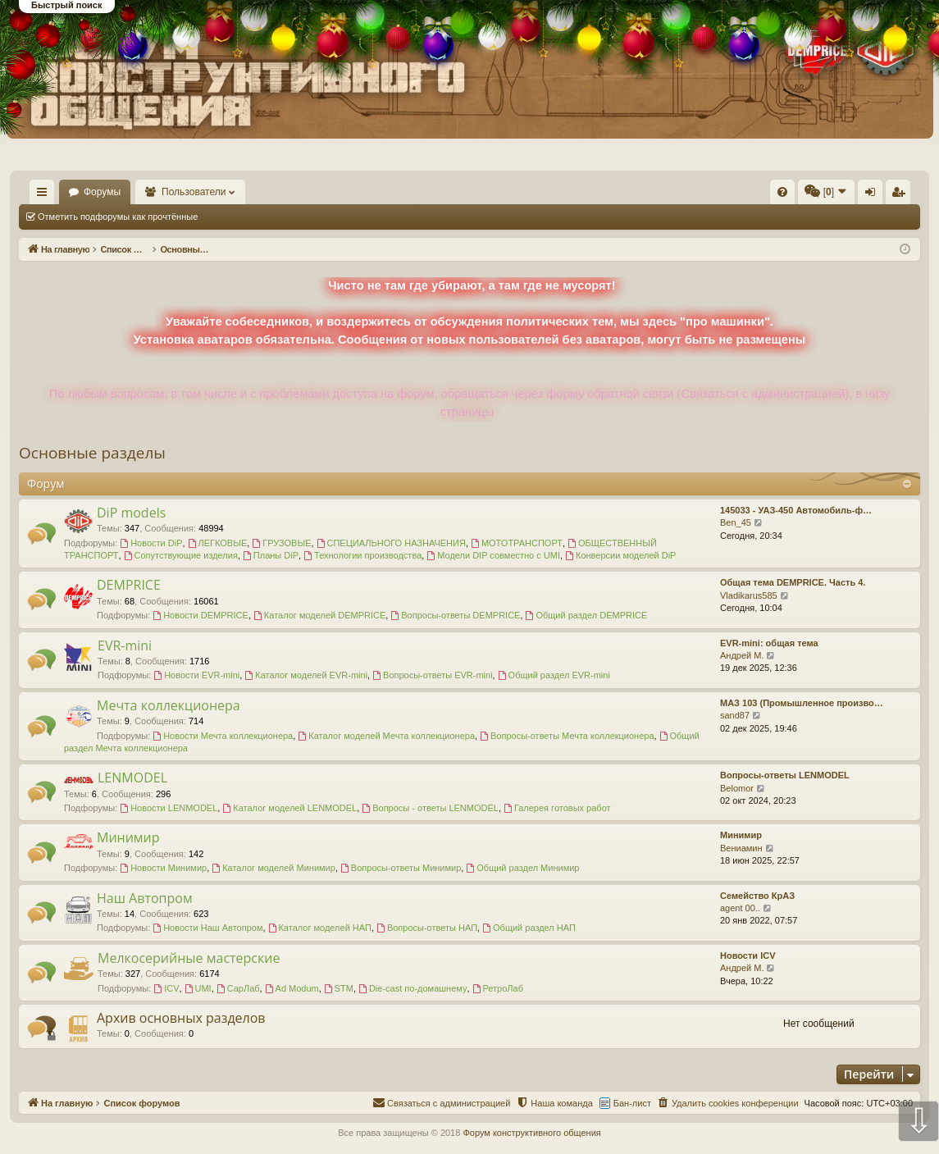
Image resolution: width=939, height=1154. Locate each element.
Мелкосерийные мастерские (189, 958)
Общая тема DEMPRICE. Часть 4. (792, 582)
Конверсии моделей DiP (620, 555)
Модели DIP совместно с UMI (493, 555)
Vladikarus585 (748, 595)
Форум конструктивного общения (531, 1133)
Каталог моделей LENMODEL (289, 808)
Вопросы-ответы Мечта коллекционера (567, 736)
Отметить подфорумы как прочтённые (118, 216)
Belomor (737, 788)
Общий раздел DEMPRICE (587, 615)
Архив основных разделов (181, 1018)
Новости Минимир (163, 868)
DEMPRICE (129, 585)
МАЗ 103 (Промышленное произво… (801, 703)
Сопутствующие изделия (181, 555)
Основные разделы (92, 452)
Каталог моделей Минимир (273, 868)
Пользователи (242, 192)
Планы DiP (271, 555)
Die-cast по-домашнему (412, 988)
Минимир (128, 837)
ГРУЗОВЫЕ (281, 543)
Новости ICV (748, 955)
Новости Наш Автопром (207, 928)
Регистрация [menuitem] (784, 195)
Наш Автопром (145, 898)
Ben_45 (735, 522)
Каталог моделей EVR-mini (305, 675)
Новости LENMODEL (168, 808)
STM (338, 988)
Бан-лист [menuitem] (632, 1103)
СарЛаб (238, 988)
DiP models (131, 513)
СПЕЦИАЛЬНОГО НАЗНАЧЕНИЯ (391, 543)
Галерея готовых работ (557, 808)
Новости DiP (151, 543)
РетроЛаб (497, 988)
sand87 (735, 715)
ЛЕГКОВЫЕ (218, 543)
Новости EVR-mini (196, 675)
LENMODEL (132, 778)
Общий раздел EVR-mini (554, 675)
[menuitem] (535, 192)
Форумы (149, 192)
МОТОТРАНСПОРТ (517, 543)
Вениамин (741, 848)
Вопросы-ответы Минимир (400, 868)
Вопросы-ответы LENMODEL (785, 775)
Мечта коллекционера (168, 705)
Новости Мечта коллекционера (223, 736)
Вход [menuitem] (756, 195)
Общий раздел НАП (529, 928)
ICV (166, 988)
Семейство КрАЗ (757, 896)
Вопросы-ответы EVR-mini (432, 675)
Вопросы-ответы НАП (426, 928)
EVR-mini (125, 645)
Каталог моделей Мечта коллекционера (386, 736)
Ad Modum (292, 988)
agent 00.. (740, 908)
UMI (198, 988)
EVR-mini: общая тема (769, 643)
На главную (65, 192)
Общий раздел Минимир (522, 868)
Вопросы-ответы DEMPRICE (455, 615)
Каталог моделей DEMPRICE (319, 615)
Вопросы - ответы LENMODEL (430, 808)
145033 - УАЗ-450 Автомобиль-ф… (796, 510)
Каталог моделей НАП (319, 928)
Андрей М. (742, 655)
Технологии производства (362, 555)
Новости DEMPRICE (200, 615)
